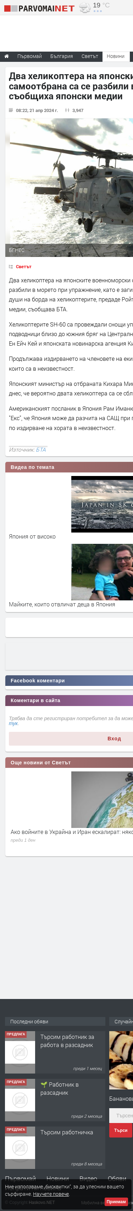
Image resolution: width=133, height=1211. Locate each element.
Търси (120, 1130)
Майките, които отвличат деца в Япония (62, 604)
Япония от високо (32, 536)
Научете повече (51, 1194)
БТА (41, 449)
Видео (88, 1178)
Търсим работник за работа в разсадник (67, 1040)
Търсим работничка (66, 1132)
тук (13, 723)
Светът (24, 266)
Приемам (116, 1201)
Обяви (117, 1178)
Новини (115, 56)
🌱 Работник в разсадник (59, 1088)
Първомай (20, 1178)
